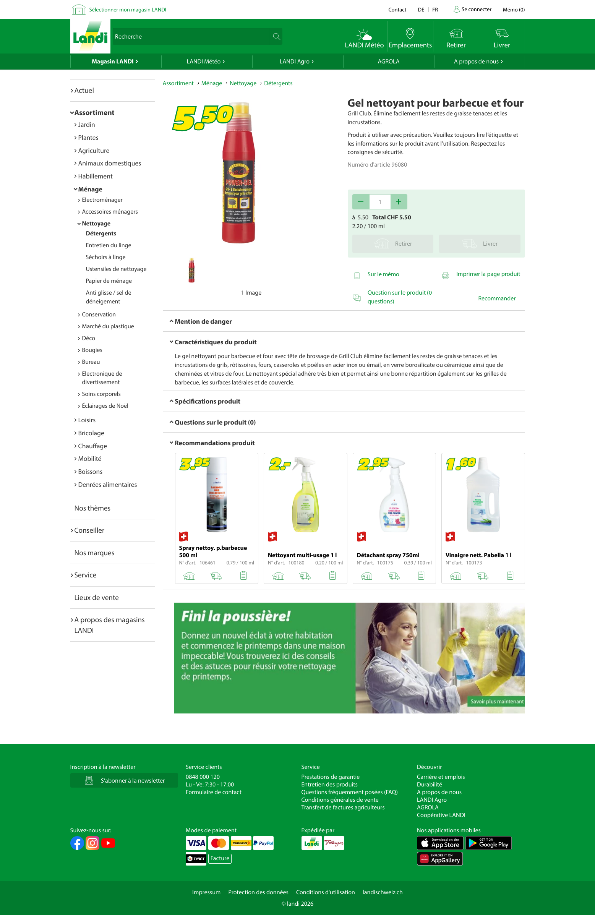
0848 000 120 (203, 777)
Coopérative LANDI (441, 815)
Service (86, 574)
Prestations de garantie (331, 777)
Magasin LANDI (112, 61)
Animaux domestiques (109, 163)
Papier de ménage (109, 281)
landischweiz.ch (383, 892)
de (421, 9)
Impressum (206, 892)
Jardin (86, 124)
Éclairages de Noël (105, 406)
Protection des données (258, 892)
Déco (89, 338)
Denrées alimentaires (107, 484)
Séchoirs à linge (106, 257)
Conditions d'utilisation (325, 892)
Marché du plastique (108, 326)
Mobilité (90, 458)
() (514, 9)
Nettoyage (96, 223)
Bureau (91, 362)
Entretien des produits (330, 784)
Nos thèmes (93, 507)
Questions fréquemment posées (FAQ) (350, 792)
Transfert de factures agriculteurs (343, 807)
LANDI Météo (204, 61)
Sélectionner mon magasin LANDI (128, 9)
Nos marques (95, 552)
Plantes (88, 137)
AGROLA (389, 61)
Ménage (90, 189)
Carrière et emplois (441, 777)
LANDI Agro (295, 61)
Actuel (84, 90)
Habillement (95, 176)
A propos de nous (476, 61)
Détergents (101, 233)
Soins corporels (101, 394)
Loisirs (87, 419)
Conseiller (90, 530)
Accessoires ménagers (110, 212)
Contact (397, 9)
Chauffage (92, 445)
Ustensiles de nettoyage (116, 269)
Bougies (92, 350)
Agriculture (94, 150)
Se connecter (476, 9)
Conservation (99, 314)
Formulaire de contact (214, 792)
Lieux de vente (97, 597)
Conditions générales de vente (340, 800)
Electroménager (102, 200)
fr (435, 9)
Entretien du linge (108, 245)
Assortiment (95, 112)
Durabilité (429, 784)
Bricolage (91, 432)
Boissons (90, 471)
